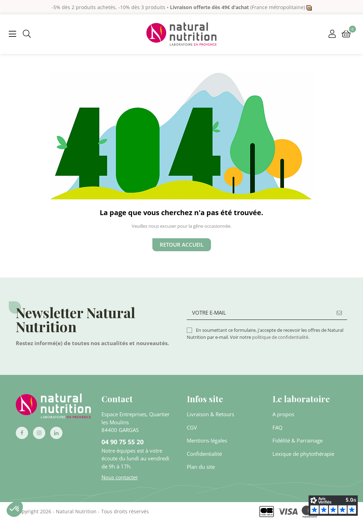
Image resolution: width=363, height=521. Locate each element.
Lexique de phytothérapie (303, 453)
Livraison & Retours (210, 414)
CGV (192, 427)
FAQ (277, 427)
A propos (283, 414)
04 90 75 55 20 (122, 442)
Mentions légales (207, 440)
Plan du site (201, 466)
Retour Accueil (182, 244)
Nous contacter (119, 477)
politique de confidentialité (280, 337)
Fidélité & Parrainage (297, 440)
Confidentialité (204, 453)
